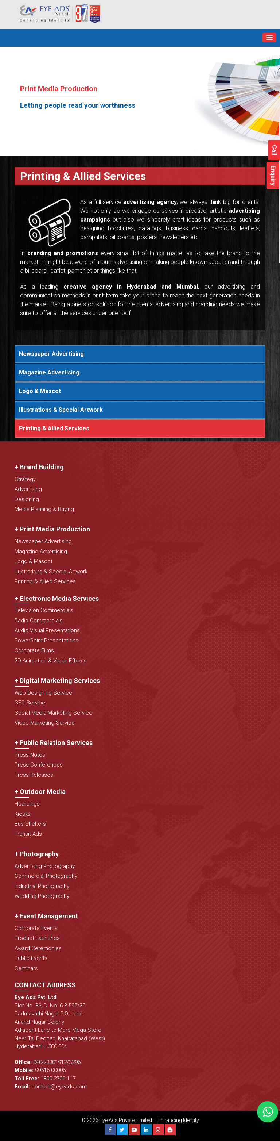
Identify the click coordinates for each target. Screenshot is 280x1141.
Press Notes (30, 755)
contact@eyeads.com (59, 1086)
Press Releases (34, 775)
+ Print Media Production (52, 529)
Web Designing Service (43, 692)
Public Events (31, 958)
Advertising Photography (45, 866)
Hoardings (27, 803)
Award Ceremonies (38, 948)
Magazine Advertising (49, 372)
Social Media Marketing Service (53, 713)
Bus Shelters (30, 824)
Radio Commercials (39, 620)
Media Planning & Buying (44, 509)
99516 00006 (50, 1070)
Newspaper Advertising (51, 353)
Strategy (25, 479)
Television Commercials (44, 610)
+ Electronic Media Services (57, 598)
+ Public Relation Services (54, 742)
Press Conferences (39, 764)
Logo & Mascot (40, 391)
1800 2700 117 (57, 1078)
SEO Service (30, 702)
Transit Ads (28, 834)
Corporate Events (36, 928)
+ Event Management (46, 916)
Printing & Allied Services (54, 428)
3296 (75, 1062)
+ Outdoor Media (40, 791)
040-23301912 (50, 1062)
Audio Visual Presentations (47, 630)
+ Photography (37, 854)
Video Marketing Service (45, 722)
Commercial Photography (46, 876)
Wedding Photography (42, 896)
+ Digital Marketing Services (57, 680)
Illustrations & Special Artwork (61, 409)
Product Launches (37, 938)
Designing (27, 499)
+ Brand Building (39, 467)
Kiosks (23, 814)
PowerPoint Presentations (46, 640)
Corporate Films (34, 650)
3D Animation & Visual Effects (51, 660)
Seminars (26, 968)
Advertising (28, 489)
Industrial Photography (42, 886)
